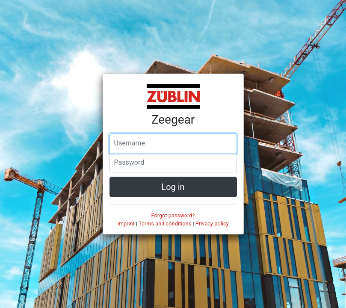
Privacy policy (212, 223)
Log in (172, 187)
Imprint (126, 223)
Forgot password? (173, 215)
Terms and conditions (165, 223)
